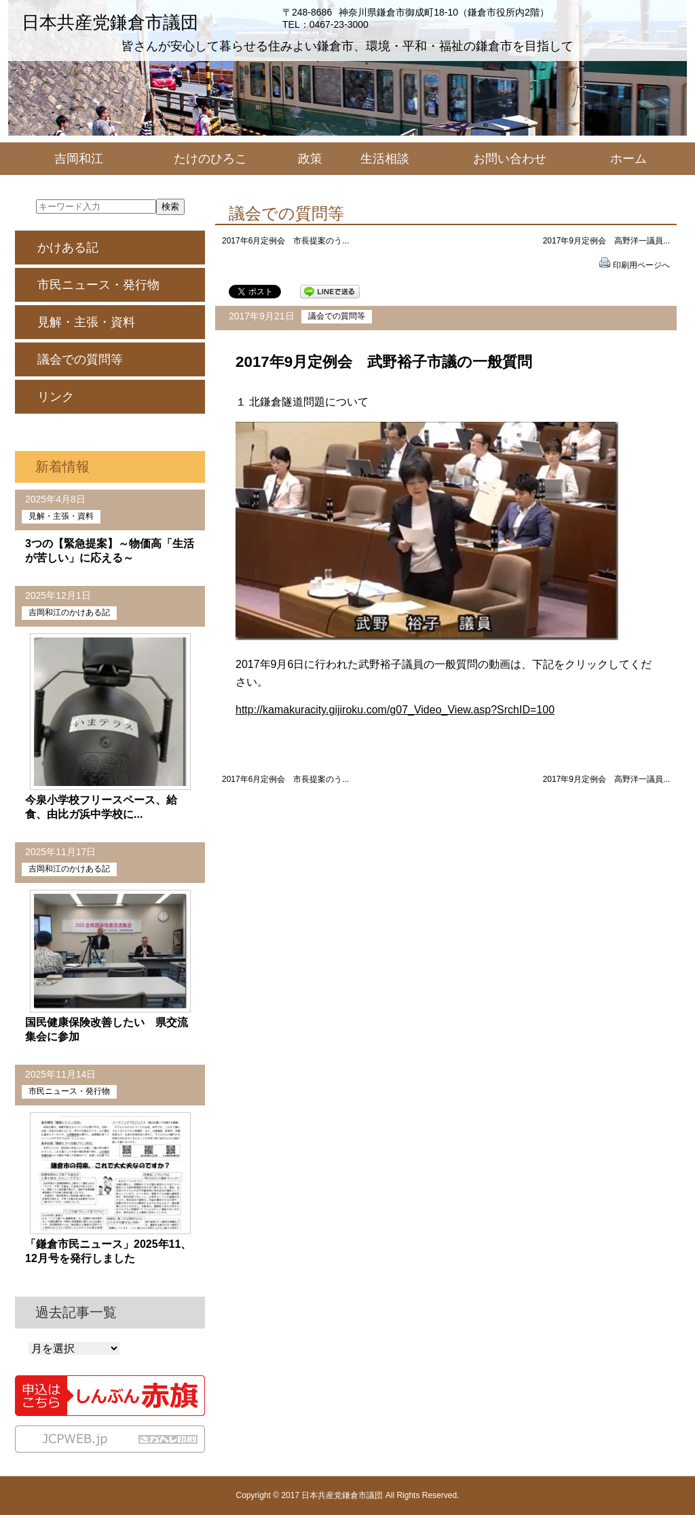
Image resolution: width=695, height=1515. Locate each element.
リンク (55, 397)
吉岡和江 (78, 158)
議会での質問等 (336, 316)
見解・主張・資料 (86, 322)
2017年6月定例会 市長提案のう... (285, 240)
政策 (310, 158)
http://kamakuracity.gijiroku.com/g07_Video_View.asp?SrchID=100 (395, 709)
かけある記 (67, 247)
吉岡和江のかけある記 (69, 612)
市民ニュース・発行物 (98, 285)
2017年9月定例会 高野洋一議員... (606, 240)
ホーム (628, 158)
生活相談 (384, 158)
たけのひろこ (210, 158)
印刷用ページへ (641, 265)
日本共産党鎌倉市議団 (110, 22)
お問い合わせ (509, 158)
